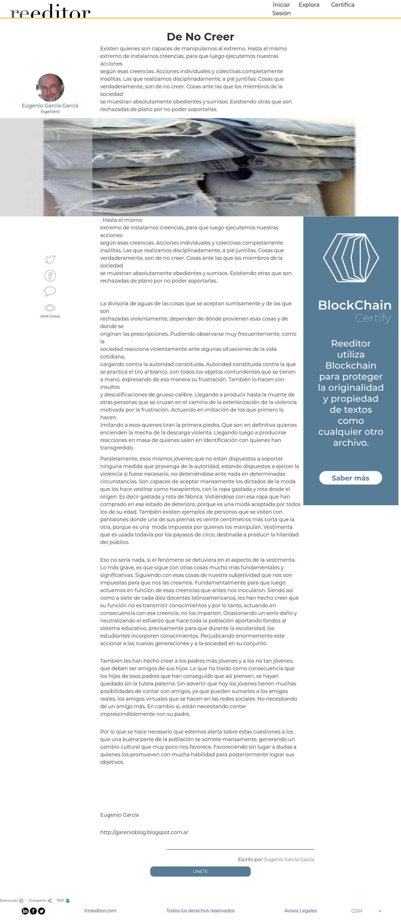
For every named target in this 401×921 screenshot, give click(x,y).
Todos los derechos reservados (200, 910)
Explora (309, 4)
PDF (64, 900)
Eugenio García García (289, 859)
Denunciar (12, 900)
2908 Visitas (50, 310)
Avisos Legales (300, 910)
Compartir (41, 900)
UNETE (200, 871)
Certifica (343, 4)
